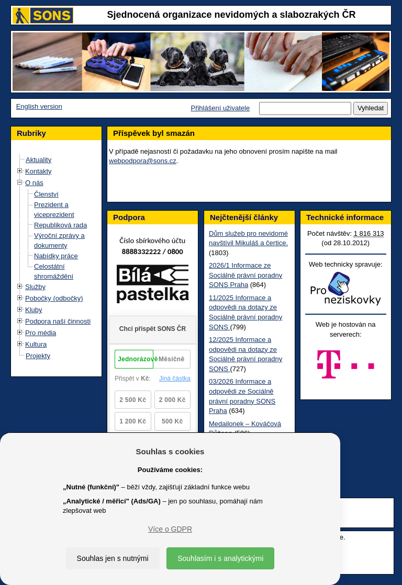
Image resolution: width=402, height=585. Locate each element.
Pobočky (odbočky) (54, 298)
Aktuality (38, 160)
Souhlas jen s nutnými (113, 558)
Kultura (36, 344)
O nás (34, 183)
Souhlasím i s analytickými (220, 558)
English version (39, 106)
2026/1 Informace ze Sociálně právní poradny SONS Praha (245, 275)
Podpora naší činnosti (58, 321)
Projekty (38, 356)
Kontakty (38, 171)
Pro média (40, 333)
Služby (35, 287)
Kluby (33, 310)
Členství (46, 194)
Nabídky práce (56, 256)
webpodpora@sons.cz (142, 161)
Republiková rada (60, 225)
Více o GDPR (170, 529)
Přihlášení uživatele (220, 108)
